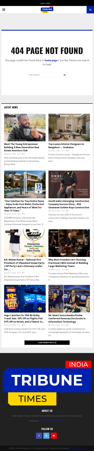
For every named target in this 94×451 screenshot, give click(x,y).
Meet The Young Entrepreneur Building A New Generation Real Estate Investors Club (21, 147)
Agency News (10, 116)
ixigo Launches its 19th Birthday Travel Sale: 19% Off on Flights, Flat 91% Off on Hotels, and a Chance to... (24, 318)
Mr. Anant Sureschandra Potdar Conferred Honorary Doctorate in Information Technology (67, 318)
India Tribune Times (77, 448)
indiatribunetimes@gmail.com (52, 421)
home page (51, 60)
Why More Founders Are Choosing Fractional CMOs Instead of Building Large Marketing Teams (68, 263)
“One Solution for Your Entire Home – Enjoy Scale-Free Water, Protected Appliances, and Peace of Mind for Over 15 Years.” (24, 206)
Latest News (11, 107)
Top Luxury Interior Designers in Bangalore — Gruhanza (66, 145)
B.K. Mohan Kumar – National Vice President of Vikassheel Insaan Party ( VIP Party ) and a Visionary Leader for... (24, 264)
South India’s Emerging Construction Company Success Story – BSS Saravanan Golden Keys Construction (68, 204)
